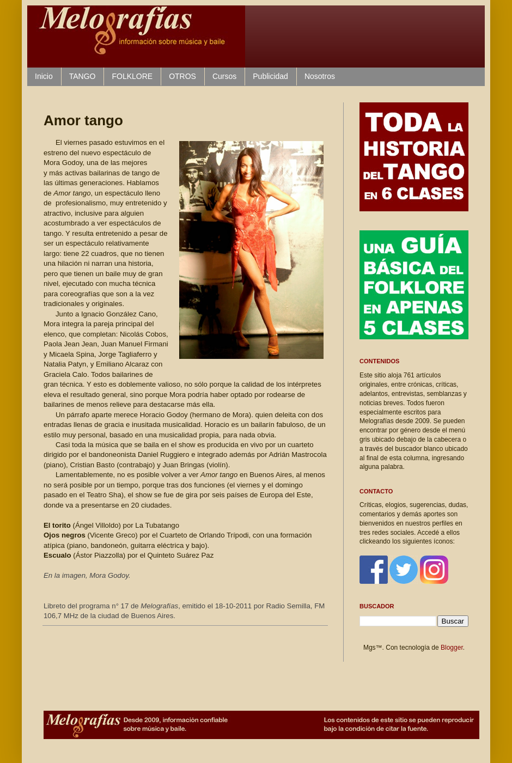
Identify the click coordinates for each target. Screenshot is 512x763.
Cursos (224, 76)
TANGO (82, 76)
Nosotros (319, 76)
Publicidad (270, 76)
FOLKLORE (132, 76)
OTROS (182, 76)
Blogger (452, 647)
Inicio (44, 76)
